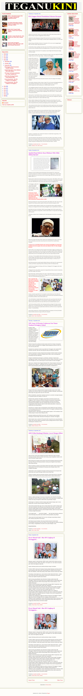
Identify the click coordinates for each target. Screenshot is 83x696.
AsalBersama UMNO (73, 73)
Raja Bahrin (39, 315)
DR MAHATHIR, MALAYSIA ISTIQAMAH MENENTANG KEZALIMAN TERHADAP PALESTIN (74, 21)
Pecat (38, 604)
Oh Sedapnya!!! (72, 51)
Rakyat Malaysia (72, 16)
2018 (5, 54)
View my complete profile (8, 104)
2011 (5, 92)
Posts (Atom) (48, 684)
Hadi (36, 315)
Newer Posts (31, 680)
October (7, 63)
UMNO (41, 604)
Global (33, 425)
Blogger (48, 693)
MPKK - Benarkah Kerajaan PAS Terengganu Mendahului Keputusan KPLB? (15, 17)
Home (45, 680)
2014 (5, 86)
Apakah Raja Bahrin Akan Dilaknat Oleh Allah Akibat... (12, 70)
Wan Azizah (40, 145)
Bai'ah (33, 315)
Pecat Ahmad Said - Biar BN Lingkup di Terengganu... (11, 80)
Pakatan (33, 145)
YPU (40, 425)
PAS (36, 145)
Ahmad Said (34, 604)
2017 (5, 56)
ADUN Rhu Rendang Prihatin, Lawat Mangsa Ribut (45, 433)
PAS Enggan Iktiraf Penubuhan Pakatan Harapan (44, 16)
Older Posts (60, 680)
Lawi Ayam (71, 28)
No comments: (45, 144)
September (7, 65)
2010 (5, 94)
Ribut (38, 530)
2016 (5, 57)
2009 (5, 95)
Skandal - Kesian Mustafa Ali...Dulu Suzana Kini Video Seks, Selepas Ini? (16, 37)
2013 (5, 88)
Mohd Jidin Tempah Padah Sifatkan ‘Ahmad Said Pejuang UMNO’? (15, 30)
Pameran (36, 425)
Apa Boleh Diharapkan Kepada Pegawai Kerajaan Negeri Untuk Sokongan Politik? (15, 24)
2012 (5, 90)
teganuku (71, 40)
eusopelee (6, 102)
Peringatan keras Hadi (32, 244)
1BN (70, 85)
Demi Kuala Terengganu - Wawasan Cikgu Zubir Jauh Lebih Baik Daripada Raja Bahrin (15, 44)
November (7, 61)
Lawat (35, 530)
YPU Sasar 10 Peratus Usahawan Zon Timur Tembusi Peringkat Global (43, 324)
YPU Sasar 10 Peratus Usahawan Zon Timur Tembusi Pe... (12, 73)
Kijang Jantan (72, 62)
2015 (5, 59)
